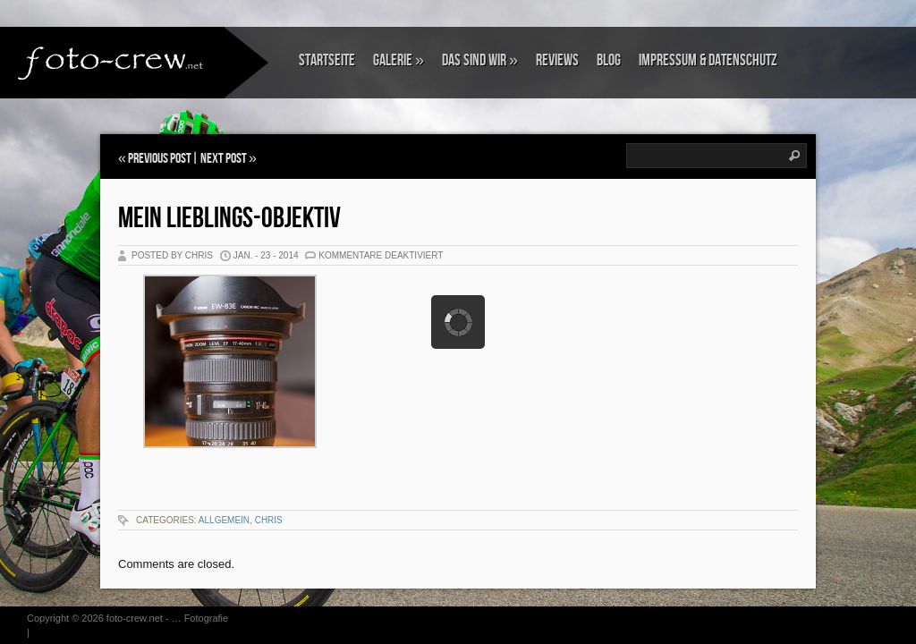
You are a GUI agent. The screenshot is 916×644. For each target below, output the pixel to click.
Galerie (398, 60)
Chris (269, 520)
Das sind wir (480, 60)
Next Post (223, 158)
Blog (609, 60)
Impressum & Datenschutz (708, 60)
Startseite (327, 60)
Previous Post (159, 158)
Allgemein (224, 520)
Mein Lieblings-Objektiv (229, 218)
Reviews (557, 60)
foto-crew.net (134, 618)
